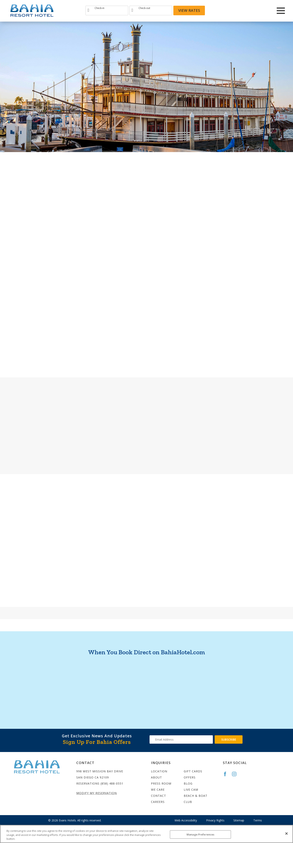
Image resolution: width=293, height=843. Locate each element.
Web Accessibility (186, 820)
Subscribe (228, 739)
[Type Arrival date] (106, 10)
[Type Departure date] (150, 10)
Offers (190, 777)
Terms (257, 820)
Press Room (161, 783)
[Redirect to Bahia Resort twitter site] (263, 10)
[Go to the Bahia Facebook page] (227, 774)
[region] (146, 834)
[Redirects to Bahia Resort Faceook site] (241, 10)
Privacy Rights (215, 820)
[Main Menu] (280, 10)
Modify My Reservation (96, 793)
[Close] (286, 833)
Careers (158, 802)
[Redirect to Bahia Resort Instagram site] (252, 10)
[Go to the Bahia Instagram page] (236, 774)
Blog (188, 783)
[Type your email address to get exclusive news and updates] (181, 739)
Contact (158, 796)
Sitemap (238, 820)
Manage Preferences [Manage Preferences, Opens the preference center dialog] (200, 834)
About (156, 777)
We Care (158, 789)
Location (159, 771)
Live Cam (191, 789)
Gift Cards (193, 771)
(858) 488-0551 (112, 783)
